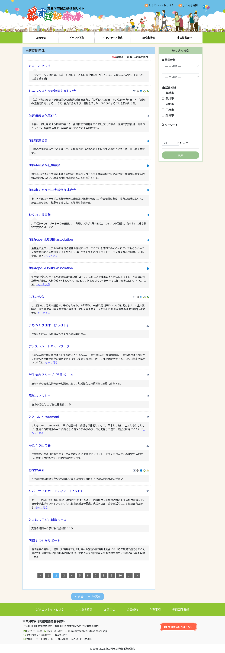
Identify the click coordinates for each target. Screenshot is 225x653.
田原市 (168, 109)
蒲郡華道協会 (38, 140)
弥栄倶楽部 (36, 470)
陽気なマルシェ (40, 395)
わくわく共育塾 (40, 214)
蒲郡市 (168, 104)
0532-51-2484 (32, 631)
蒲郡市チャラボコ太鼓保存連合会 (52, 190)
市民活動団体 (184, 37)
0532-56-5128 (53, 631)
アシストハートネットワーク (49, 346)
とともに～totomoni (44, 416)
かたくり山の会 (40, 445)
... (129, 575)
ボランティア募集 (113, 37)
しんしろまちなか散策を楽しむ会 (52, 90)
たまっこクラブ (39, 66)
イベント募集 (76, 37)
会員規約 (132, 609)
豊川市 (168, 98)
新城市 (168, 115)
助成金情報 (148, 37)
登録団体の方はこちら (178, 627)
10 (120, 575)
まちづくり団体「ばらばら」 (49, 325)
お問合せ (109, 609)
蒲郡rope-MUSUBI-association (51, 239)
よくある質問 (190, 5)
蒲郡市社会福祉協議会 (44, 165)
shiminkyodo (86, 631)
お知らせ (41, 37)
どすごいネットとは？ (161, 5)
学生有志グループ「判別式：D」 (52, 374)
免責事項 (155, 609)
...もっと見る (50, 256)
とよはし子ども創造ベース (47, 519)
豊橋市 (168, 93)
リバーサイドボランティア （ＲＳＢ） (56, 491)
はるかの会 (36, 296)
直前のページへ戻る (89, 596)
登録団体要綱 (180, 609)
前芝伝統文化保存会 (43, 115)
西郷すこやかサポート (44, 540)
